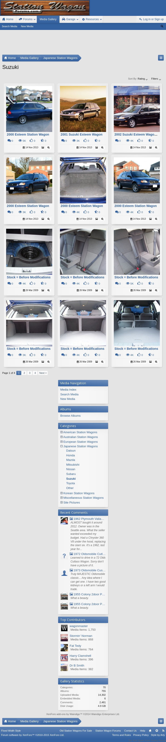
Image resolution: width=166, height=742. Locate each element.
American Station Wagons (80, 432)
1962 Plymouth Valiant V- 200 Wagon (88, 519)
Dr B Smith (77, 665)
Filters (156, 78)
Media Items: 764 (82, 649)
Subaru (71, 474)
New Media (27, 26)
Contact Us (130, 733)
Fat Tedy (75, 645)
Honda (70, 455)
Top (156, 733)
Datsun (71, 450)
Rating (143, 78)
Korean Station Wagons (78, 493)
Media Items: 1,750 (83, 629)
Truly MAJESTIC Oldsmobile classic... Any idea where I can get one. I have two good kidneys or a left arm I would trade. (88, 581)
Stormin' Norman (81, 635)
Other (70, 488)
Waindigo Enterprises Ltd (105, 714)
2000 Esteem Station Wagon (28, 134)
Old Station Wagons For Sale (76, 733)
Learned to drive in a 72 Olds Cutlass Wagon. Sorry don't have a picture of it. (88, 561)
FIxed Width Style (11, 733)
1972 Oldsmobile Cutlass (88, 554)
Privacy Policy (141, 738)
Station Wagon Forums (108, 733)
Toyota (70, 483)
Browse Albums (70, 415)
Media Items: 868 (82, 639)
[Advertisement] (83, 43)
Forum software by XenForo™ (32, 738)
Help (142, 733)
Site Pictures (71, 502)
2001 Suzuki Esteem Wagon (81, 134)
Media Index (68, 389)
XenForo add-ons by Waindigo (63, 714)
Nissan (70, 469)
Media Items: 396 (82, 659)
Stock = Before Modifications (29, 277)
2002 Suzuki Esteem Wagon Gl (137, 134)
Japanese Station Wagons (80, 446)
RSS (163, 733)
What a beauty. (80, 598)
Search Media (9, 26)
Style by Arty (158, 738)
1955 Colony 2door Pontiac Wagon (88, 594)
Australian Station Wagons (80, 437)
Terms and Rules (121, 738)
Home (150, 733)
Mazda (70, 460)
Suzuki (71, 478)
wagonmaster (79, 626)
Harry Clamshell (80, 655)
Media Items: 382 (82, 669)
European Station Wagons (80, 441)
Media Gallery (48, 19)
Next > (43, 373)
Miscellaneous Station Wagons (83, 497)
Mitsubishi (72, 464)
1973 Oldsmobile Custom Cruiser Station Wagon (88, 570)
